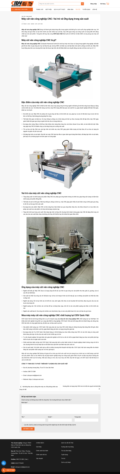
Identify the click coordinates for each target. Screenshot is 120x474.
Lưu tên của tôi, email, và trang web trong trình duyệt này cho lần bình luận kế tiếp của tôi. (50, 425)
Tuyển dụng (64, 454)
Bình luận (25, 402)
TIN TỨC (77, 9)
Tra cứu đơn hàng (66, 450)
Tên (23, 417)
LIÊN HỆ (94, 9)
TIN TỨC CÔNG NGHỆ (27, 16)
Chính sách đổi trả (41, 454)
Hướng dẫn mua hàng (67, 447)
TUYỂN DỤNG (86, 9)
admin (32, 23)
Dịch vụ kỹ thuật (66, 462)
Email (50, 417)
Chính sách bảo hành (42, 450)
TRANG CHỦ (39, 9)
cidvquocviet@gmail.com (22, 467)
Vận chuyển (39, 458)
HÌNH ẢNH (70, 9)
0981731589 (20, 459)
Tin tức (63, 458)
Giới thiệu (39, 447)
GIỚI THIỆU (48, 9)
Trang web (77, 417)
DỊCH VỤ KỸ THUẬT (59, 9)
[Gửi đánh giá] (82, 3)
